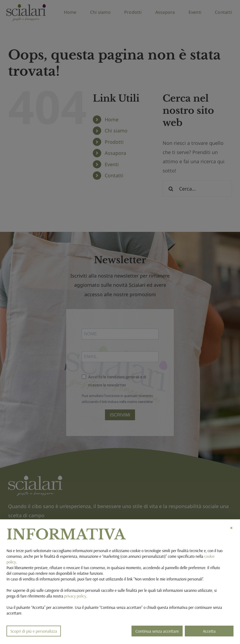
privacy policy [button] (75, 596)
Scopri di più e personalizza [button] (33, 631)
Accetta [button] (209, 631)
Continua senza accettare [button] (157, 631)
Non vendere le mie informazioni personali (168, 579)
